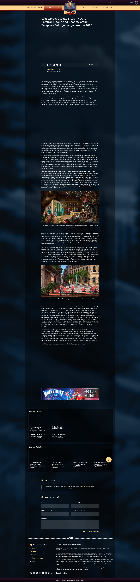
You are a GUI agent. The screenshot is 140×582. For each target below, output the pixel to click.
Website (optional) (46, 511)
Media (85, 8)
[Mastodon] (49, 573)
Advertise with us (37, 558)
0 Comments (93, 65)
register (88, 487)
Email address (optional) (78, 511)
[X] (34, 573)
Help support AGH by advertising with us (74, 401)
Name (43, 503)
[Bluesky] (51, 573)
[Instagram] (40, 573)
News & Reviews (53, 8)
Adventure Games (34, 8)
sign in (82, 487)
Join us (33, 555)
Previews (50, 70)
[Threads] (46, 573)
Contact (33, 561)
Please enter (75, 503)
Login (132, 3)
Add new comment (91, 531)
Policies (33, 552)
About (32, 548)
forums (70, 488)
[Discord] (37, 573)
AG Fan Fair (107, 8)
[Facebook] (31, 573)
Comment (44, 519)
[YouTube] (43, 573)
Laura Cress (59, 70)
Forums (95, 8)
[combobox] (117, 2)
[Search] (117, 2)
